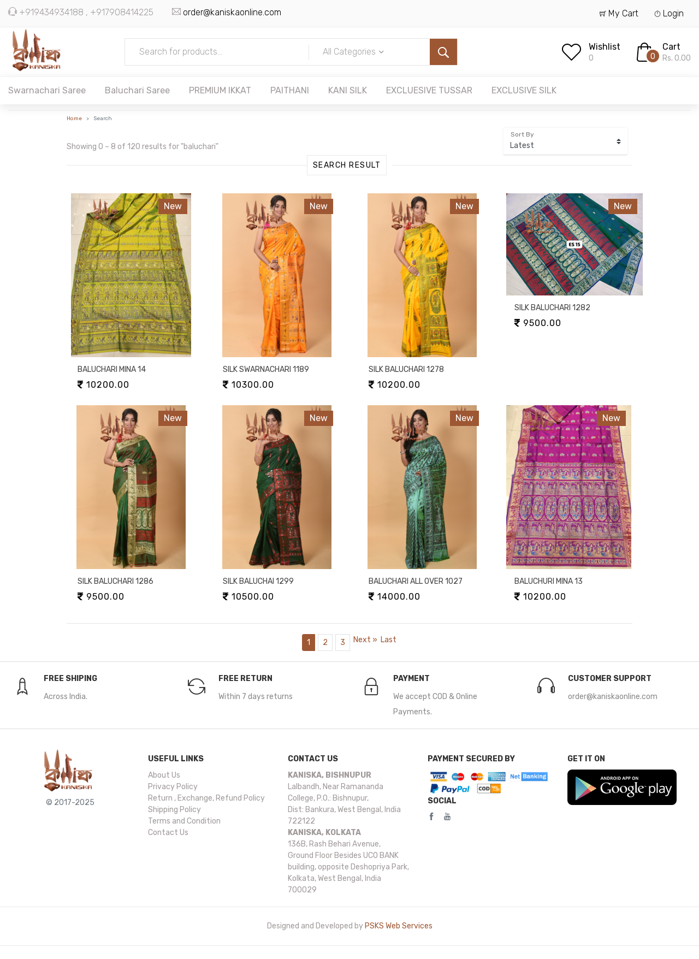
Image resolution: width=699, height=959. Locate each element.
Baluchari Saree (137, 90)
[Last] (388, 639)
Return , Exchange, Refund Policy (206, 798)
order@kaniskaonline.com (232, 12)
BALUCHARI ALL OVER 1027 (416, 581)
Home (74, 118)
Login (669, 13)
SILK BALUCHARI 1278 (406, 369)
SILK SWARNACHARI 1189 (266, 369)
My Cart (619, 13)
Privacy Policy (173, 786)
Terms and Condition (184, 821)
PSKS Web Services (399, 926)
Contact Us (168, 832)
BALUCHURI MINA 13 (548, 581)
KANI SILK (347, 90)
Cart (671, 47)
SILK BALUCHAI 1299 (258, 581)
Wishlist (604, 47)
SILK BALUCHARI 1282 (552, 307)
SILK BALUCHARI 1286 (115, 581)
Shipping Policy (174, 809)
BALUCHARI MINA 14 (112, 369)
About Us (164, 775)
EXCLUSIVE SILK (523, 90)
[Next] (365, 639)
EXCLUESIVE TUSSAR (429, 90)
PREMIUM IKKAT (220, 90)
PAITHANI (289, 90)
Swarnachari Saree (47, 90)
